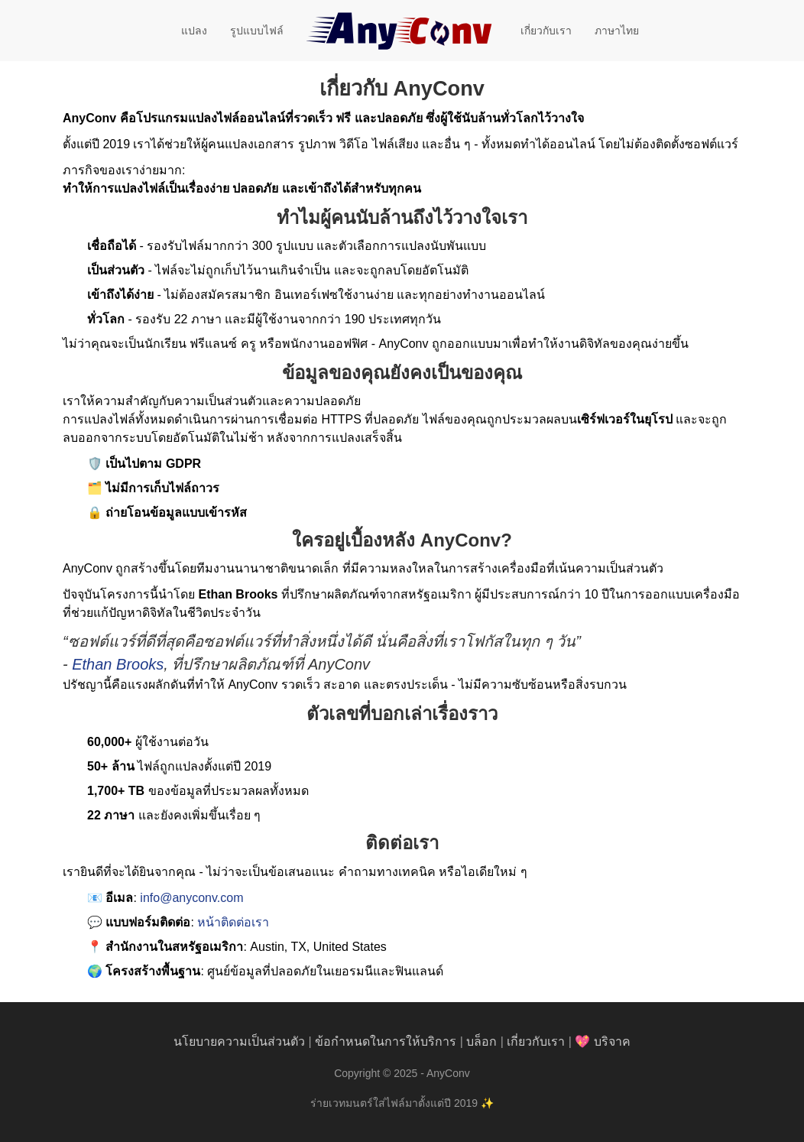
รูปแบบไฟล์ (257, 30)
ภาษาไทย (617, 30)
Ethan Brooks (118, 664)
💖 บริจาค (602, 1041)
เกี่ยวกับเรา (546, 30)
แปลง (194, 30)
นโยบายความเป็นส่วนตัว (239, 1041)
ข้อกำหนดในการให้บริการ (385, 1041)
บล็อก (481, 1041)
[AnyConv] (402, 30)
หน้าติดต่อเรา (233, 922)
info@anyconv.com (191, 897)
